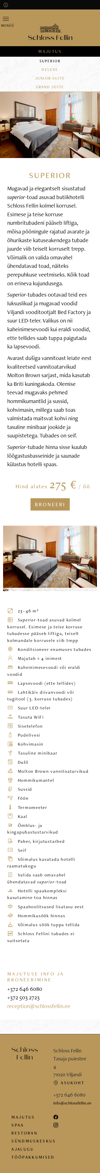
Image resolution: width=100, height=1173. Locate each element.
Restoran (24, 1133)
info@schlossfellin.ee (72, 1103)
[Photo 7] (37, 589)
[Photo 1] (5, 589)
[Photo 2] (10, 589)
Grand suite (50, 86)
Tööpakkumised (33, 1157)
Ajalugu (22, 1149)
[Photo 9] (47, 589)
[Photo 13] (68, 589)
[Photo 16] (84, 589)
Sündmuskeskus (33, 1141)
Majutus (49, 51)
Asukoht (69, 1083)
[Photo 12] (63, 589)
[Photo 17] (89, 589)
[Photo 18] (94, 589)
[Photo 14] (73, 589)
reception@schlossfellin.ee (38, 1006)
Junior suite (50, 78)
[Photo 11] (57, 589)
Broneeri (50, 504)
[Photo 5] (26, 589)
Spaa (17, 1125)
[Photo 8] (42, 589)
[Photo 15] (78, 589)
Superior (50, 60)
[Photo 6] (31, 589)
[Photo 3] (16, 589)
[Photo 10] (52, 589)
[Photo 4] (21, 589)
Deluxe (50, 69)
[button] (6, 21)
